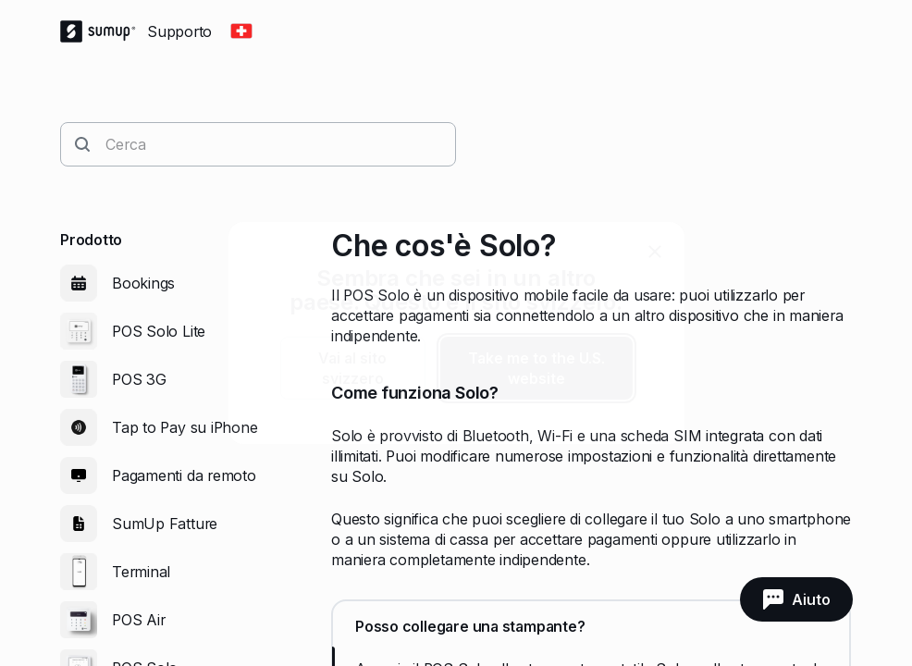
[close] (655, 251)
